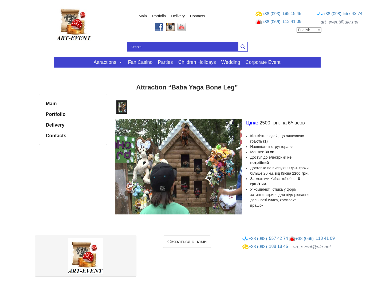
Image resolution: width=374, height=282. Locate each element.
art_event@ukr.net (340, 22)
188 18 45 (278, 13)
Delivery (178, 16)
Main (143, 16)
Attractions (108, 62)
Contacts (197, 16)
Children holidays (197, 62)
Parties (165, 62)
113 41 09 (278, 21)
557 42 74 (340, 13)
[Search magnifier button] (242, 46)
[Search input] (184, 46)
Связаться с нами (187, 241)
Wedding (230, 62)
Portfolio (159, 16)
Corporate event (262, 62)
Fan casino (140, 62)
